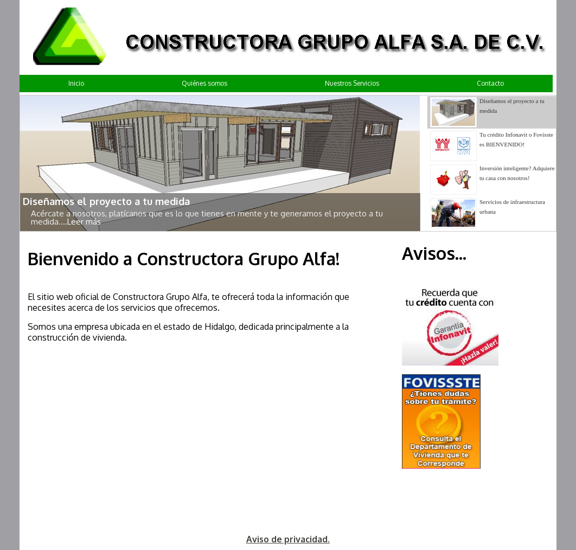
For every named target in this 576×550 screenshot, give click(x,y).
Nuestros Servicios (352, 83)
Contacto (490, 83)
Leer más (84, 221)
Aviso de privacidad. (288, 539)
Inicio (76, 83)
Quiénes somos (204, 83)
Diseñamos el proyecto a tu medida (106, 201)
